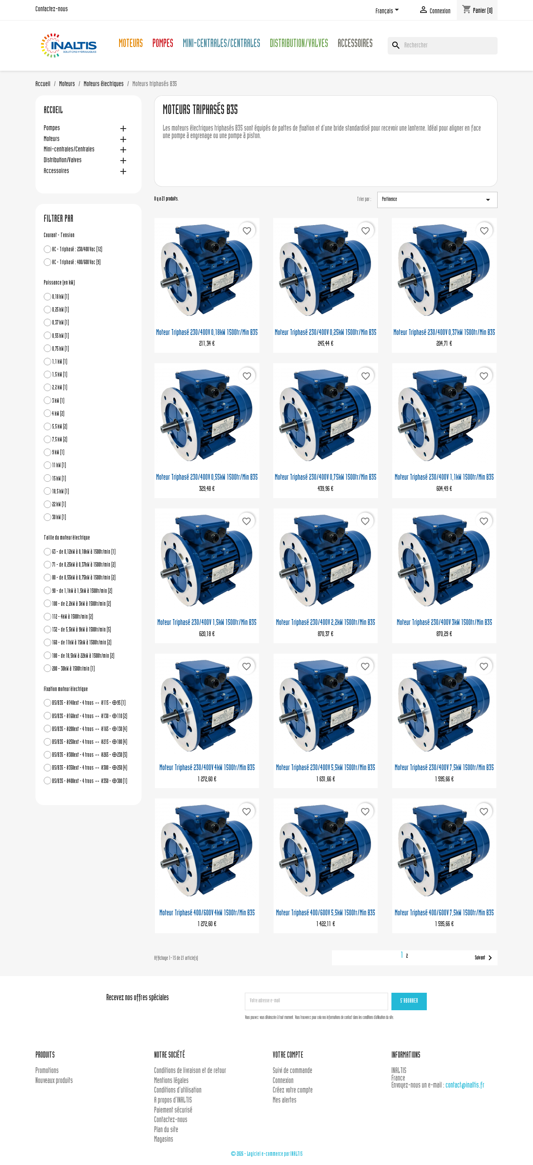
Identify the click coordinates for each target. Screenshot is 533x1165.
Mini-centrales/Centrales (221, 44)
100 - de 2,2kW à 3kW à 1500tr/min (81, 604)
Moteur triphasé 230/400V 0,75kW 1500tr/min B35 (325, 478)
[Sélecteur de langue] (389, 11)
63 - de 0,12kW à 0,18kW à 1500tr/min (84, 552)
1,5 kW (59, 375)
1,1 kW (59, 362)
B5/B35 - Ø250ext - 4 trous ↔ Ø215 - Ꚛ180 (89, 742)
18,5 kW (60, 492)
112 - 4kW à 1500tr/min (72, 617)
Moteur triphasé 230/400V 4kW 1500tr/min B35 (207, 768)
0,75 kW (60, 349)
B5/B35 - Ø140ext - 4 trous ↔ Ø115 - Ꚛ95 (89, 703)
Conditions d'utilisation (178, 1091)
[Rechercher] (443, 46)
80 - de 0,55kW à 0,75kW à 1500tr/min (84, 578)
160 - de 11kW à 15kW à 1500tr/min (82, 643)
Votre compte (288, 1055)
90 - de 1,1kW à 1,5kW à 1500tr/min (82, 591)
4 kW (58, 414)
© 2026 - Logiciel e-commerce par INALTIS (267, 1154)
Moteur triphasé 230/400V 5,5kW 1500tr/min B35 (325, 768)
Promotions (47, 1071)
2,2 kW (59, 388)
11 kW (59, 466)
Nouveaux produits (54, 1081)
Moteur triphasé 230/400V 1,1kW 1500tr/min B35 (444, 478)
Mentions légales (171, 1081)
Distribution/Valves (299, 44)
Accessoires (355, 44)
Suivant (485, 958)
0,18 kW (60, 297)
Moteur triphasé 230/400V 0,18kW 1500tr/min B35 (207, 333)
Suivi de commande (292, 1071)
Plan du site (166, 1130)
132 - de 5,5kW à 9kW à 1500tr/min (81, 630)
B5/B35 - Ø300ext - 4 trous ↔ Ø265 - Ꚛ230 (89, 755)
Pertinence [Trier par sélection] (437, 200)
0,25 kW (60, 310)
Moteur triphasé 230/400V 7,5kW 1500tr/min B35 (444, 768)
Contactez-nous (51, 9)
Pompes (162, 44)
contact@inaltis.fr (465, 1086)
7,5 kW (59, 440)
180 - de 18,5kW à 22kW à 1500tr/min (83, 656)
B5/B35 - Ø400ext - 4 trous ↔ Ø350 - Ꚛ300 (89, 781)
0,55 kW (60, 336)
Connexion (283, 1081)
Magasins (163, 1140)
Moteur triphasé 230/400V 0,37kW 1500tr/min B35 (444, 333)
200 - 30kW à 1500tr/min (73, 669)
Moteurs (131, 44)
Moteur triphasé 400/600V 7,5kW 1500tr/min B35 (444, 913)
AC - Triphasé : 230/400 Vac (77, 250)
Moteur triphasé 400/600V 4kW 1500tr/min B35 (207, 913)
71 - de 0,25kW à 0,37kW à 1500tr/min (84, 565)
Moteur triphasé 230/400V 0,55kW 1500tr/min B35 (207, 478)
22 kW (59, 505)
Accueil (53, 111)
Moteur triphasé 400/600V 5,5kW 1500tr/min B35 (325, 913)
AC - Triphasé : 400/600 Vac (76, 263)
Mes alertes (284, 1101)
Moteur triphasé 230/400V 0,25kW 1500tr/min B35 (325, 333)
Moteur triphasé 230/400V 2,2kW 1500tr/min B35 (325, 623)
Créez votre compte (293, 1091)
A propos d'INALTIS (173, 1101)
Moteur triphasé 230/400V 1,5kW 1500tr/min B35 (207, 623)
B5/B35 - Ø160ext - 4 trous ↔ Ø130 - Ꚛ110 (89, 717)
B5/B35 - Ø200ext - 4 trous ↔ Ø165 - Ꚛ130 (89, 729)
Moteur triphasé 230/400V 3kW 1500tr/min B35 (444, 623)
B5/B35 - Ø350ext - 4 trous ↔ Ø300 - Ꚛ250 (89, 768)
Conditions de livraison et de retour (190, 1071)
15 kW (59, 479)
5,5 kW (59, 427)
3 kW (58, 401)
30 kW (59, 518)
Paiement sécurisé (173, 1111)
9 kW (58, 453)
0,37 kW (60, 323)
